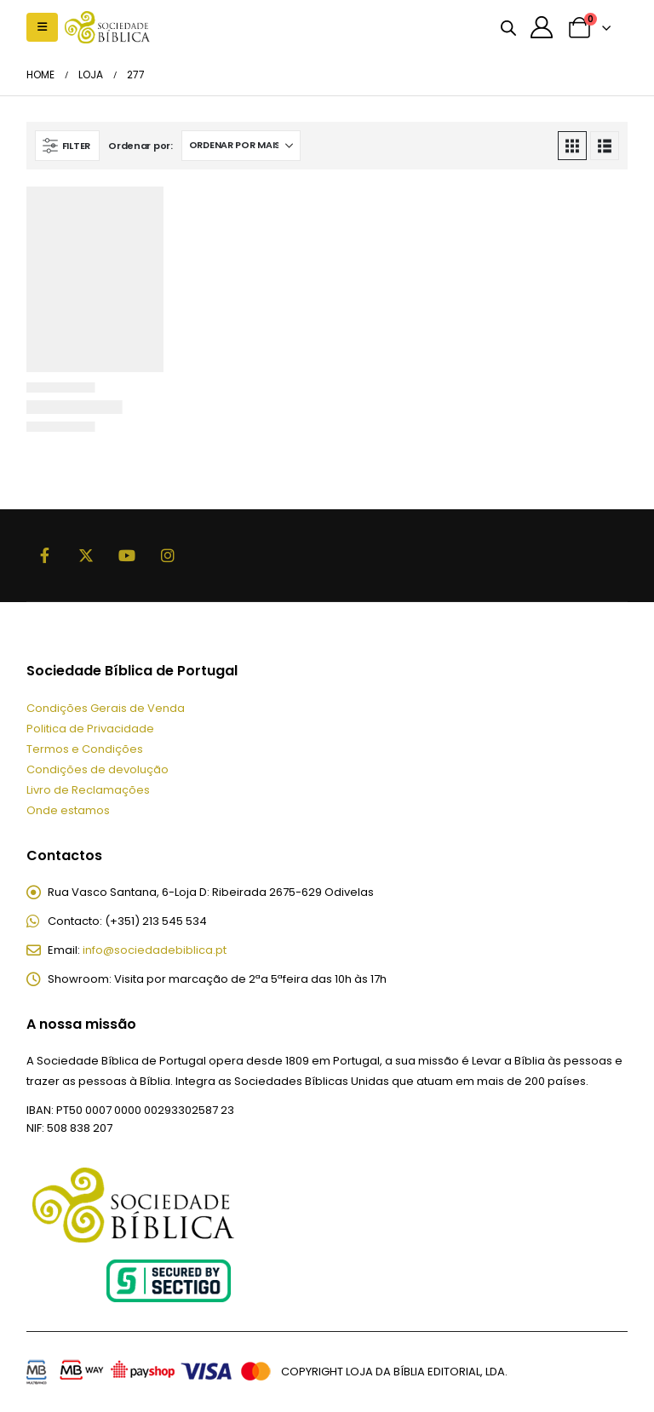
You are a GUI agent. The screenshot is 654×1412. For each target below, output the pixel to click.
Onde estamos (68, 810)
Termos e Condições (84, 749)
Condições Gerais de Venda (105, 708)
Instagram (168, 555)
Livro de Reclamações (88, 790)
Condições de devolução (97, 769)
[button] (42, 27)
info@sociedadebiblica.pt (155, 950)
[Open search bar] (508, 27)
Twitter (86, 555)
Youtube (127, 555)
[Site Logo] (107, 27)
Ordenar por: (140, 145)
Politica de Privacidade (90, 728)
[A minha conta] (542, 27)
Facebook (45, 555)
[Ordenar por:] (241, 145)
